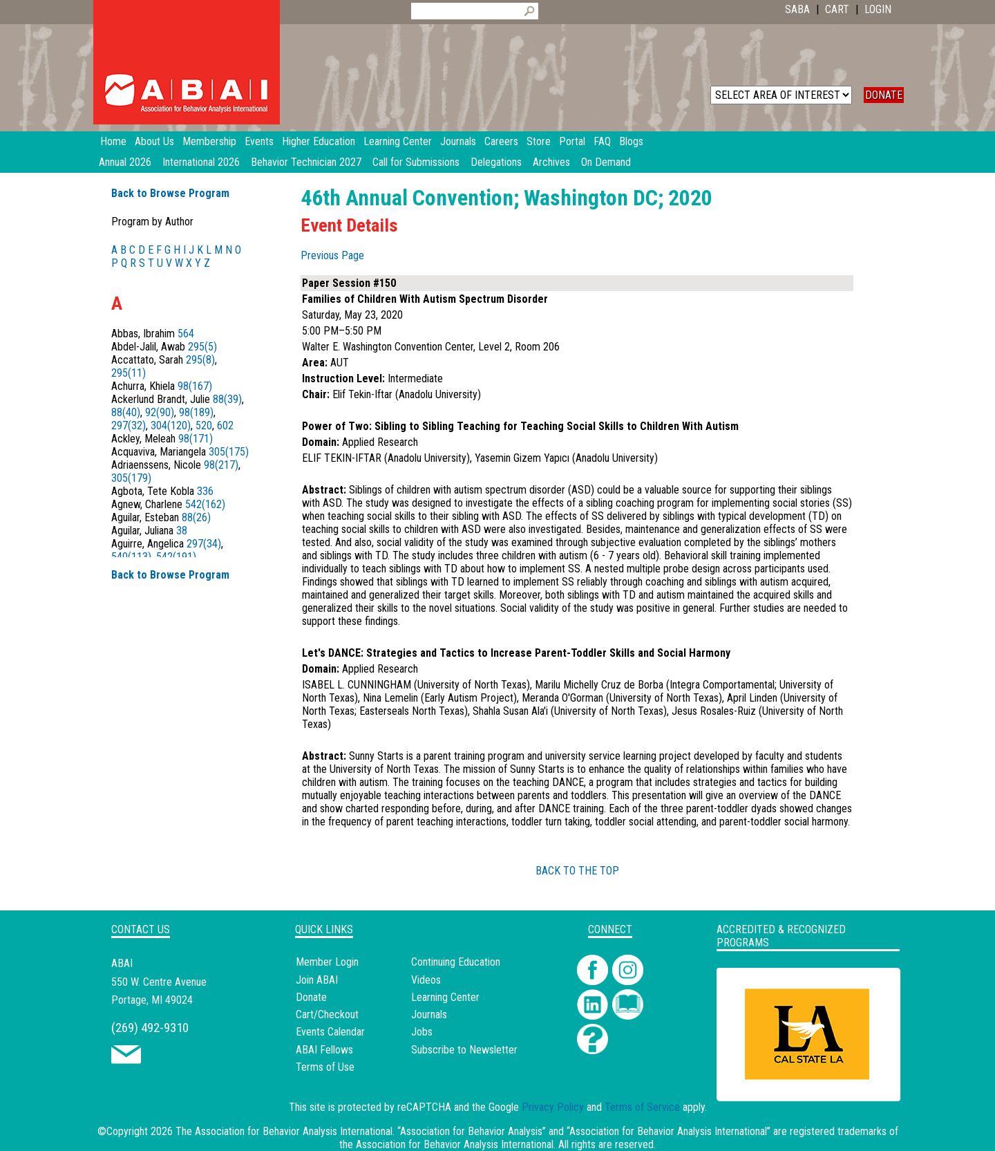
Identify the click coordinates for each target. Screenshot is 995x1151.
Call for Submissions (415, 162)
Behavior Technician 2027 (306, 162)
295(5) (202, 346)
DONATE (883, 95)
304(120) (171, 425)
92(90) (159, 412)
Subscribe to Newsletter (464, 1049)
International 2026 (201, 162)
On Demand (606, 162)
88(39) (227, 399)
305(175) (229, 451)
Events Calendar (330, 1031)
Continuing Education (455, 961)
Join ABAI (317, 979)
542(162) (205, 504)
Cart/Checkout (327, 1014)
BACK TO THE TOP (577, 870)
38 (181, 530)
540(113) (131, 556)
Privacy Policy (553, 1107)
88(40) (125, 412)
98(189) (196, 412)
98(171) (195, 438)
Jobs (422, 1031)
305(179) (131, 478)
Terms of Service (642, 1107)
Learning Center (445, 997)
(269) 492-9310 (150, 1028)
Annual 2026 (125, 162)
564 (186, 333)
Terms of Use (325, 1067)
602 (225, 425)
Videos (426, 979)
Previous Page (332, 255)
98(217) (221, 464)
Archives (551, 162)
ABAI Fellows (324, 1049)
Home (113, 141)
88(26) (196, 517)
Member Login (327, 961)
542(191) (176, 556)
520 (204, 425)
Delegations (496, 162)
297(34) (204, 543)
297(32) (128, 425)
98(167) (195, 386)
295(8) (200, 359)
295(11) (128, 373)
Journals (429, 1014)
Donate (311, 997)
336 (205, 491)
